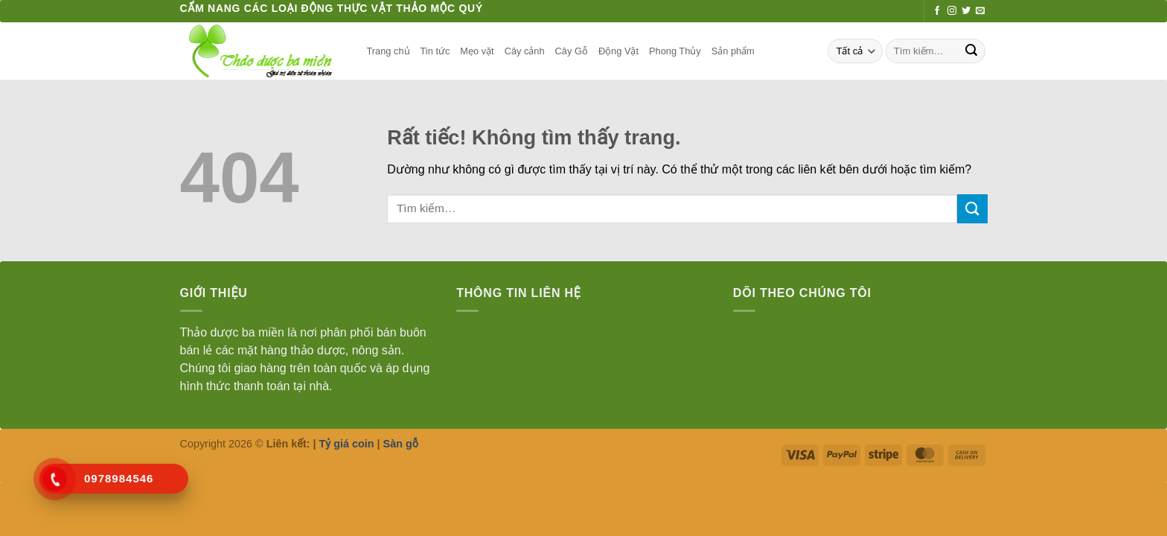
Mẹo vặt (476, 51)
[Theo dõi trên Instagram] (951, 11)
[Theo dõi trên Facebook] (937, 11)
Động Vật (618, 51)
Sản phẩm (733, 51)
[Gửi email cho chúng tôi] (980, 11)
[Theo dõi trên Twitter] (966, 11)
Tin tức (435, 51)
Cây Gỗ (571, 51)
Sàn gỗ (400, 444)
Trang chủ (388, 51)
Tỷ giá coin (346, 444)
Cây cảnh (525, 51)
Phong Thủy (675, 51)
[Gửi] (971, 51)
